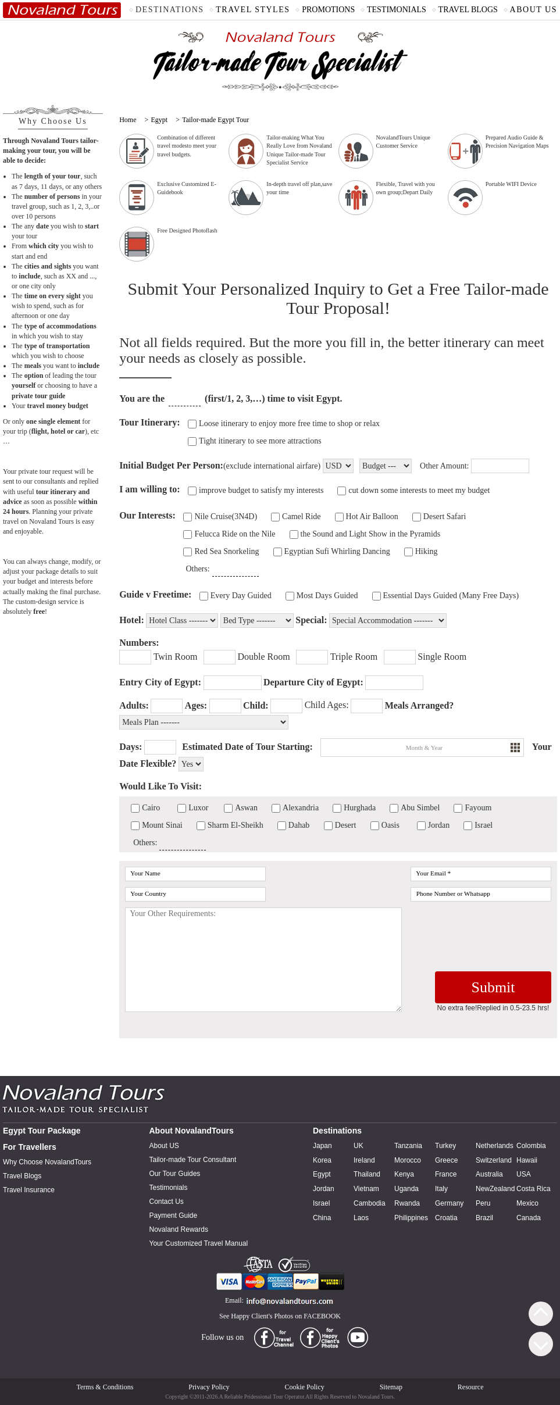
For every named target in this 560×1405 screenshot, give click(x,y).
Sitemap (391, 1387)
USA (523, 1174)
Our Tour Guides (175, 1174)
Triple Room (354, 657)
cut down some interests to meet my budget (419, 490)
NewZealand (495, 1189)
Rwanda (407, 1203)
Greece (446, 1160)
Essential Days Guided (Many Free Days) (451, 595)
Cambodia (370, 1203)
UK (358, 1146)
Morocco (407, 1160)
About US (164, 1146)
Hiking (426, 551)
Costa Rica (533, 1189)
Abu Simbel (420, 807)
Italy (441, 1189)
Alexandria (301, 807)
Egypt (159, 120)
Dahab (299, 825)
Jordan (439, 825)
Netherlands (494, 1146)
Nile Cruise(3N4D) (225, 516)
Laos (361, 1218)
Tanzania (408, 1146)
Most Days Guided (327, 595)
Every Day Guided (241, 595)
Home (127, 120)
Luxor (198, 807)
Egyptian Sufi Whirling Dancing (337, 551)
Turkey (445, 1146)
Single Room (442, 657)
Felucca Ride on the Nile (234, 534)
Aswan (246, 807)
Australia (489, 1174)
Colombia (531, 1146)
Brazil (484, 1218)
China (322, 1218)
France (445, 1174)
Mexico (527, 1203)
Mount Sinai (162, 825)
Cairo (151, 807)
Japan (322, 1146)
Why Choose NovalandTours (47, 1162)
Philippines (411, 1218)
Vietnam (366, 1189)
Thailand (367, 1174)
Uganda (406, 1189)
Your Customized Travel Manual (198, 1243)
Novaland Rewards (178, 1229)
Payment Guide (173, 1215)
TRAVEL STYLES (253, 9)
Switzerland (494, 1160)
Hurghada (360, 807)
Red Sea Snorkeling (226, 551)
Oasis (390, 825)
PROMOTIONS (328, 9)
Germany (449, 1203)
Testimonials (168, 1188)
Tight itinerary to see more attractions (260, 441)
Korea (322, 1160)
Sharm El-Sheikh (235, 825)
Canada (528, 1218)
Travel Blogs (22, 1176)
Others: (197, 568)
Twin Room (176, 657)
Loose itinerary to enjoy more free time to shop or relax (289, 423)
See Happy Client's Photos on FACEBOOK (280, 1316)
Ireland (364, 1160)
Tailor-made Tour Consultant (193, 1160)
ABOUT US (533, 9)
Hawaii (526, 1160)
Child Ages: (327, 705)
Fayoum (478, 807)
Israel (484, 825)
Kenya (404, 1174)
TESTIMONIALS (396, 9)
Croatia (446, 1218)
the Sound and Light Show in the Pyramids (371, 534)
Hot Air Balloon (372, 516)
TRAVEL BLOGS (468, 9)
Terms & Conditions (105, 1387)
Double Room (263, 657)
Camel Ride (301, 516)
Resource (471, 1387)
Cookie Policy (304, 1387)
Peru (483, 1203)
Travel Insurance (29, 1190)
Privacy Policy (208, 1387)
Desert (345, 825)
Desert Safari (444, 516)
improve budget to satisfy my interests (261, 490)
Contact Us (166, 1201)
